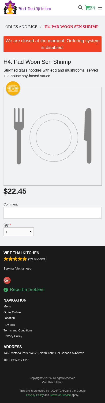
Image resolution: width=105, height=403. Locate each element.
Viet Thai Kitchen (21, 253)
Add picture (13, 88)
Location (9, 318)
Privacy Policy (13, 336)
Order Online (12, 312)
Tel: (16, 360)
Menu (7, 306)
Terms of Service (60, 395)
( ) (90, 7)
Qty (19, 229)
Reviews (9, 324)
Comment (52, 210)
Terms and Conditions (18, 330)
